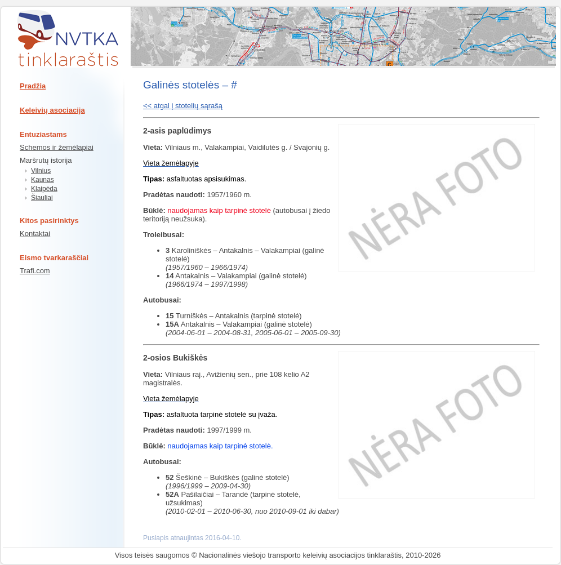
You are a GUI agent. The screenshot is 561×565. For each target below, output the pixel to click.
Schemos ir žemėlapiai (57, 147)
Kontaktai (35, 233)
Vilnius (41, 171)
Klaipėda (44, 189)
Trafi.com (35, 270)
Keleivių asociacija (52, 110)
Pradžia (33, 86)
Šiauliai (42, 198)
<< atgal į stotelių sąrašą (182, 105)
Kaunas (42, 180)
